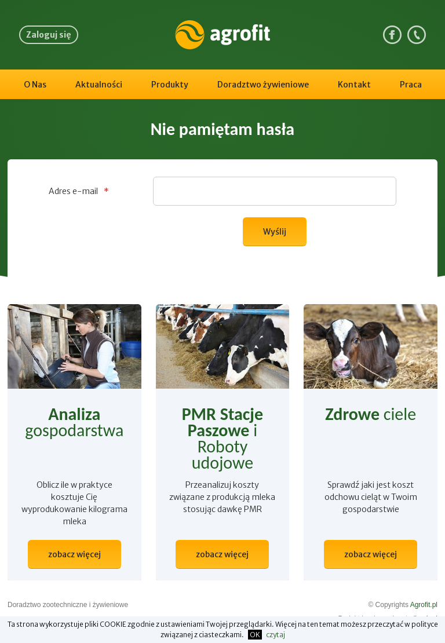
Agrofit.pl (423, 605)
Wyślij (274, 231)
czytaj (275, 634)
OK (255, 634)
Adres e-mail (79, 191)
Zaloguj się (48, 35)
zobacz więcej (74, 554)
